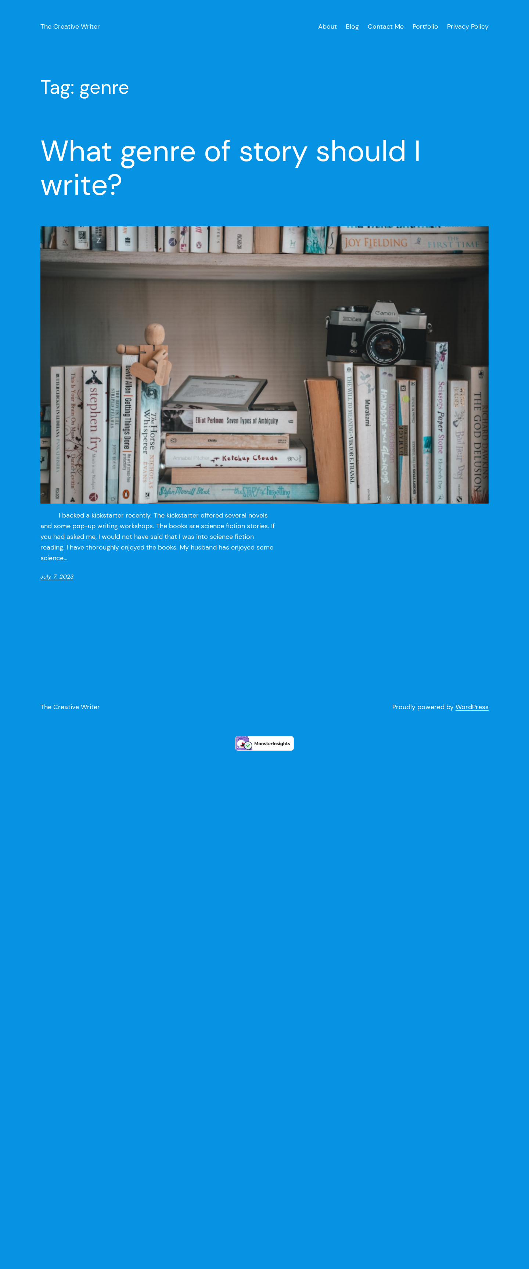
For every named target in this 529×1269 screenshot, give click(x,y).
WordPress (472, 707)
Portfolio (425, 26)
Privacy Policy (468, 26)
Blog (352, 26)
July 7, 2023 (56, 576)
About (327, 26)
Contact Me (386, 26)
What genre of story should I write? (230, 168)
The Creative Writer (70, 26)
